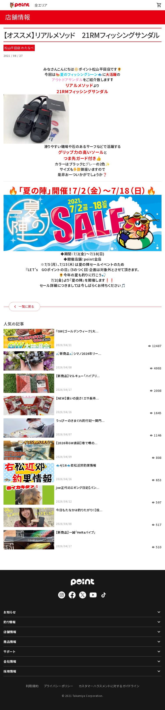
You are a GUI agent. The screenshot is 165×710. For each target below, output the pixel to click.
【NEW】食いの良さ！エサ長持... (77, 398)
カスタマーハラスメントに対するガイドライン (109, 686)
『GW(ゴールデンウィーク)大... (77, 331)
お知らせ (82, 612)
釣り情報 (82, 622)
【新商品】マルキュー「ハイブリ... (78, 376)
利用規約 (32, 686)
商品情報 (82, 641)
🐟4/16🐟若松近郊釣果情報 (76, 465)
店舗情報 (82, 631)
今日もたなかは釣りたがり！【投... (79, 510)
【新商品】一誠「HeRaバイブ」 (76, 532)
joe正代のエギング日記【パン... (77, 487)
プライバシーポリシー (58, 686)
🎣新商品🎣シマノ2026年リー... (78, 353)
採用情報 (82, 671)
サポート (82, 651)
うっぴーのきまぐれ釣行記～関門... (80, 420)
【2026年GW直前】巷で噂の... (76, 443)
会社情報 (82, 661)
